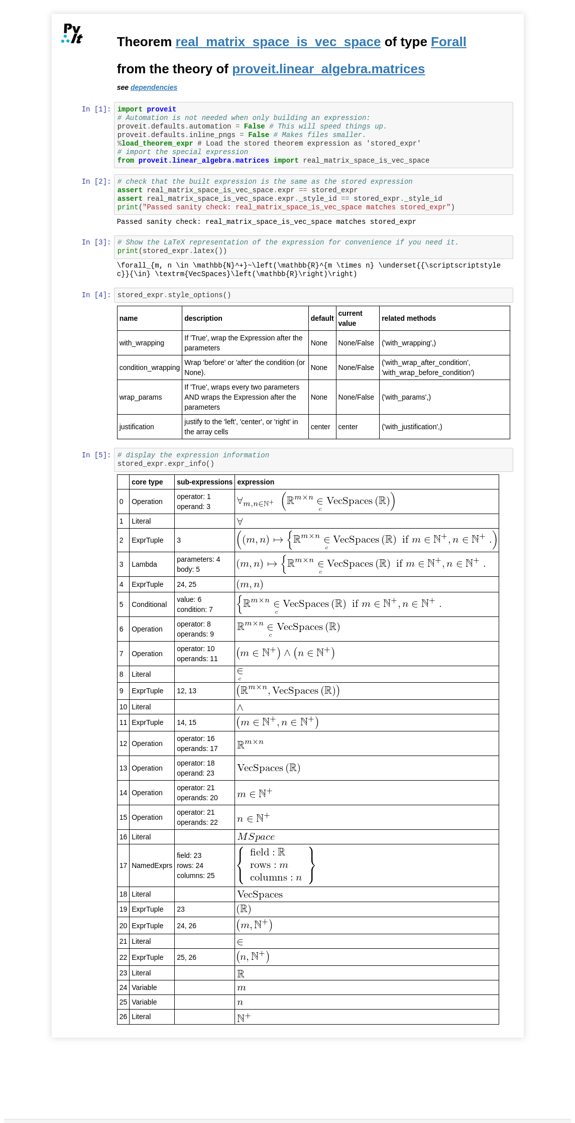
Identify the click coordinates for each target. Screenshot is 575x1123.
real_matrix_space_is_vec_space (279, 41)
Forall (450, 41)
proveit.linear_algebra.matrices (329, 68)
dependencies (154, 87)
